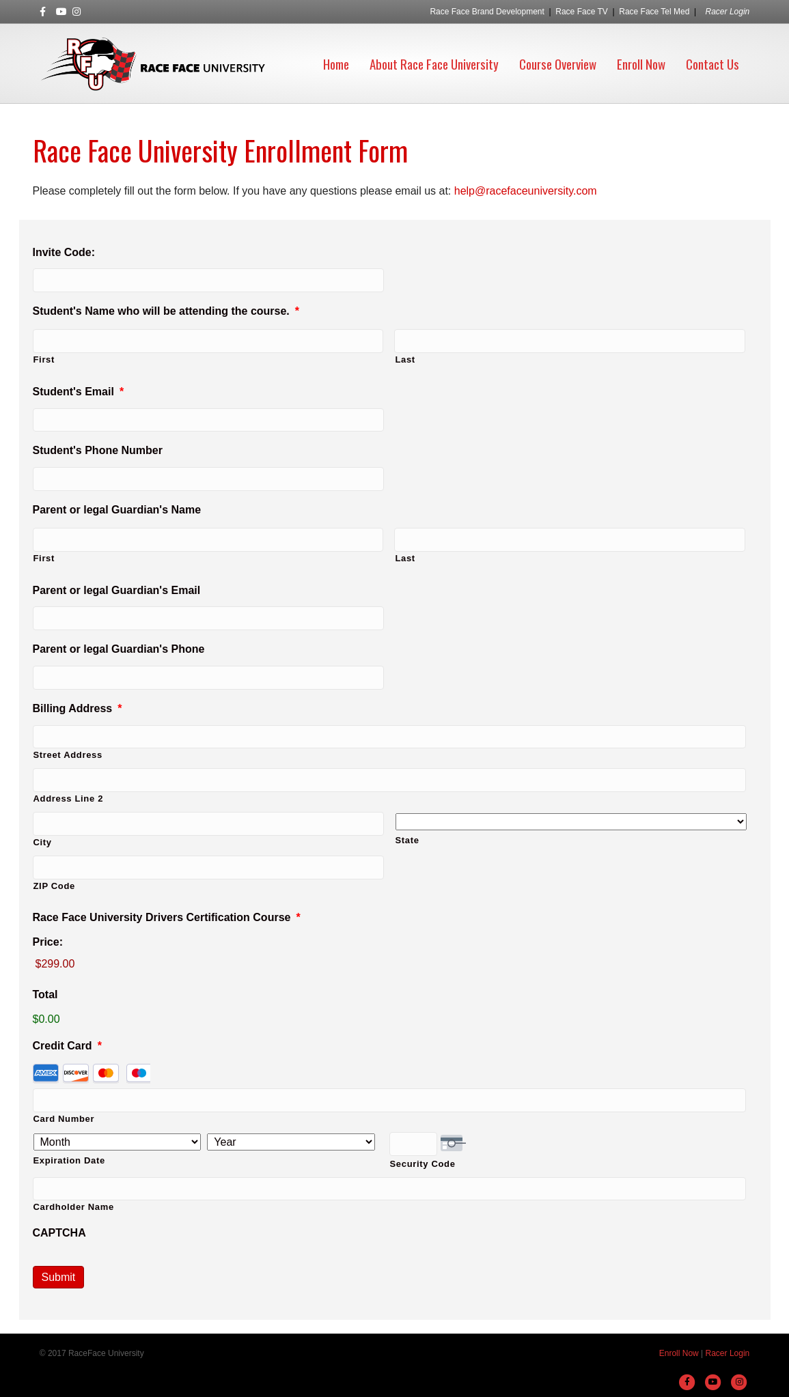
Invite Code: (64, 252)
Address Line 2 (68, 798)
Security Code (423, 1164)
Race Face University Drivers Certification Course (167, 917)
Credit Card (67, 1046)
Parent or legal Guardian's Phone (119, 649)
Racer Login (728, 11)
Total (45, 994)
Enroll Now (641, 63)
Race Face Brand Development (487, 11)
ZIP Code (54, 886)
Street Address (67, 755)
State (407, 840)
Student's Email (78, 391)
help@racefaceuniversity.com (525, 191)
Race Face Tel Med (654, 11)
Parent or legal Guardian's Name (117, 510)
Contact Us (712, 63)
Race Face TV (581, 11)
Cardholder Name (73, 1207)
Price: (48, 942)
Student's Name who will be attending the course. (166, 311)
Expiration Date (69, 1160)
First (44, 359)
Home (336, 63)
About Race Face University (434, 63)
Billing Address (77, 708)
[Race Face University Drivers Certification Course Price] (389, 964)
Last (405, 359)
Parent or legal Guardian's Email (117, 590)
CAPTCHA (59, 1233)
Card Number (64, 1119)
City (42, 842)
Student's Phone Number (98, 450)
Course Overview (557, 63)
